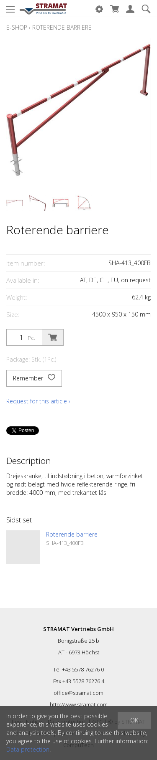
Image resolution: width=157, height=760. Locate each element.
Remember (34, 378)
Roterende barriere (62, 27)
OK (134, 720)
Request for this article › (38, 401)
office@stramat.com (78, 693)
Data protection (27, 749)
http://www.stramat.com (79, 704)
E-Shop (16, 27)
